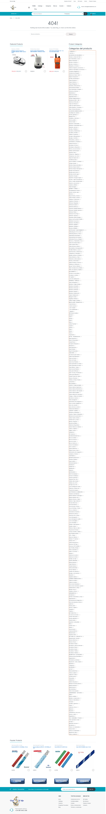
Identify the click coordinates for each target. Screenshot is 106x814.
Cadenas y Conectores (74, 199)
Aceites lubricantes (73, 616)
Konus (70, 322)
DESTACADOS (72, 472)
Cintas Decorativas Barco (74, 242)
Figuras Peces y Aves (74, 450)
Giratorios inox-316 (73, 479)
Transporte (71, 665)
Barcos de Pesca (73, 439)
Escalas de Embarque (74, 78)
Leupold (71, 325)
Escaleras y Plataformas (74, 130)
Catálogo (40, 5)
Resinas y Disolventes (74, 260)
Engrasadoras (72, 598)
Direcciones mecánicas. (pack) (76, 585)
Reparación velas (73, 732)
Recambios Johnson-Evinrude (75, 645)
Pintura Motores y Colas (74, 257)
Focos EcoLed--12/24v (74, 506)
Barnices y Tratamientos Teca (75, 240)
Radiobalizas (72, 93)
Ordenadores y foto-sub (74, 712)
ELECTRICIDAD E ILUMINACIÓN (75, 492)
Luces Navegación (73, 517)
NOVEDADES (72, 667)
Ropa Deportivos (72, 347)
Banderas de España (73, 286)
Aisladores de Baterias (74, 493)
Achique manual (72, 163)
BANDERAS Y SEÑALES (74, 280)
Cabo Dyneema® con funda (75, 363)
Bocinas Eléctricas (73, 502)
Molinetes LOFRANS (15, 49)
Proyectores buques (73, 490)
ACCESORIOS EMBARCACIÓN (75, 111)
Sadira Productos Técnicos (75, 262)
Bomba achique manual (34, 49)
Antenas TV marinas (73, 538)
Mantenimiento (72, 632)
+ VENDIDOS (72, 51)
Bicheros (71, 194)
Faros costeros (72, 446)
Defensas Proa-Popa (73, 213)
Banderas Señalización (74, 293)
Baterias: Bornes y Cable (74, 499)
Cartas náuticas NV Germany (75, 394)
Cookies (72, 803)
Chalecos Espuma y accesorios (76, 67)
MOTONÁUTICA (72, 613)
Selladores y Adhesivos (74, 264)
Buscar (71, 34)
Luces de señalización (74, 278)
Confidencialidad (74, 801)
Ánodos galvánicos (73, 114)
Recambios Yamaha (73, 652)
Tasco (70, 332)
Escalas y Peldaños (73, 129)
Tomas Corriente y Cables (75, 531)
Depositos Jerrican (73, 127)
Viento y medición (73, 734)
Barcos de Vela (72, 441)
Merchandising (72, 689)
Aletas (70, 694)
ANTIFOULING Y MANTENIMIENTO (76, 230)
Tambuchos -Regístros (74, 154)
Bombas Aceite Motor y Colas (75, 596)
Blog (35, 9)
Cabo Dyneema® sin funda (75, 365)
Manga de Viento (73, 296)
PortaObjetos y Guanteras (75, 141)
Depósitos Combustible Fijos (75, 125)
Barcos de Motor (72, 437)
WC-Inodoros (72, 434)
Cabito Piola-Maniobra (74, 356)
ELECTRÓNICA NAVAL (74, 533)
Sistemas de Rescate (73, 101)
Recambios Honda (73, 643)
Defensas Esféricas (73, 206)
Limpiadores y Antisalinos (74, 253)
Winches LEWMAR (73, 228)
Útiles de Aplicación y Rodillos (75, 267)
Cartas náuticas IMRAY (74, 392)
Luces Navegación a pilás (75, 519)
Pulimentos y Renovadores (75, 258)
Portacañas (71, 678)
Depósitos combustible (74, 622)
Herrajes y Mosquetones (74, 136)
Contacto (69, 5)
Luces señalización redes (74, 486)
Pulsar (70, 329)
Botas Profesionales (73, 340)
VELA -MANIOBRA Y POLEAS (75, 718)
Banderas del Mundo (73, 289)
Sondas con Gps (72, 558)
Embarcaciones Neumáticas (75, 656)
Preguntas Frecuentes (63, 805)
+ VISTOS (71, 53)
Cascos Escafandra (73, 444)
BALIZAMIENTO (72, 271)
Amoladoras (71, 594)
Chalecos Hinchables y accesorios (77, 69)
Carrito (85, 1)
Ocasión (61, 5)
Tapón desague (72, 186)
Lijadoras (71, 603)
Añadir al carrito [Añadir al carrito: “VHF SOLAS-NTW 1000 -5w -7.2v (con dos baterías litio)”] (63, 71)
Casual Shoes (72, 342)
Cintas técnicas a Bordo (74, 246)
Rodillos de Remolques (74, 150)
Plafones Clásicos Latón (74, 528)
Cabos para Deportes (74, 374)
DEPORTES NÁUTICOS (74, 457)
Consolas (71, 701)
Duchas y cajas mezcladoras (75, 179)
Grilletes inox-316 (73, 482)
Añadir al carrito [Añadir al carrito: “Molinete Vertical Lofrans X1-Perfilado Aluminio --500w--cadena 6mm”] (26, 71)
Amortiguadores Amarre (74, 190)
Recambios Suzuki (73, 649)
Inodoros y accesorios (74, 183)
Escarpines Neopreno (74, 343)
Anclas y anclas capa (74, 192)
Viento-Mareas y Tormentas (75, 107)
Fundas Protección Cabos (74, 376)
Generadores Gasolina (74, 511)
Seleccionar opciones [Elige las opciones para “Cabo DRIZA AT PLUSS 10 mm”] (71, 770)
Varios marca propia (73, 690)
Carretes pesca (72, 676)
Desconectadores (73, 504)
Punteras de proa (73, 143)
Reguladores (72, 716)
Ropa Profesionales (73, 351)
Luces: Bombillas (72, 522)
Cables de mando (73, 580)
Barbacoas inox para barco (75, 416)
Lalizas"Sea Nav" (73, 323)
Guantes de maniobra (74, 571)
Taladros (71, 611)
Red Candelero (72, 383)
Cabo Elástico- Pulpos (74, 367)
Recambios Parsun (73, 647)
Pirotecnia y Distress (73, 91)
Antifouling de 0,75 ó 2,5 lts (75, 231)
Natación (71, 709)
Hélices (70, 627)
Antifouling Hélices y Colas (75, 233)
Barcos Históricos (73, 443)
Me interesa (85, 801)
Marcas (55, 5)
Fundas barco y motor (74, 419)
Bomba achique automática (75, 165)
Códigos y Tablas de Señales (75, 396)
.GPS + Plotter (72, 535)
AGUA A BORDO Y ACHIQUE (75, 161)
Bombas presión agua (74, 174)
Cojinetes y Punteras (73, 201)
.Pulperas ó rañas (73, 674)
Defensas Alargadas (73, 203)
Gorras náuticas (72, 569)
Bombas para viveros (74, 172)
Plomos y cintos (72, 714)
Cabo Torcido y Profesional (75, 372)
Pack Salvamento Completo (75, 89)
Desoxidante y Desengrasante (75, 248)
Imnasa (70, 318)
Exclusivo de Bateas (73, 475)
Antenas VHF (72, 540)
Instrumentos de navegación (75, 401)
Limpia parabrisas (73, 631)
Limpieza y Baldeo (73, 184)
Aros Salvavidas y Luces (74, 58)
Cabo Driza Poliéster (73, 361)
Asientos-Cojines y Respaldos (75, 414)
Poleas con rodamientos (74, 727)
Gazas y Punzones (73, 378)
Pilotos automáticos (73, 549)
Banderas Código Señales (75, 284)
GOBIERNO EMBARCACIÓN (75, 578)
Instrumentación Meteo (74, 87)
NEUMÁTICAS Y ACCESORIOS (75, 654)
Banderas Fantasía (73, 291)
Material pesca (72, 687)
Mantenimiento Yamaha (74, 638)
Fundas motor (72, 625)
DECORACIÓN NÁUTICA (74, 435)
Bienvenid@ (12, 1)
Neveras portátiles (73, 423)
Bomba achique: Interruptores (75, 168)
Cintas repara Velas (73, 244)
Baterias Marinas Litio (74, 497)
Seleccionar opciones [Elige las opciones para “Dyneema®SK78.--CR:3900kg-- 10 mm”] (28, 770)
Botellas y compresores (74, 698)
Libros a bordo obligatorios (75, 403)
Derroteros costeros (73, 398)
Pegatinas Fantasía (73, 298)
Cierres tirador (72, 121)
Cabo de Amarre (72, 358)
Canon (70, 316)
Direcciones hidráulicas (74, 584)
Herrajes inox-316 (73, 484)
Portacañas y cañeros (74, 139)
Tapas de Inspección (73, 157)
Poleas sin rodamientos (74, 730)
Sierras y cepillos (73, 607)
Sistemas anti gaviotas (74, 425)
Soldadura (71, 609)
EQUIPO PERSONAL (73, 560)
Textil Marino (72, 455)
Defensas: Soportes (73, 215)
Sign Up (91, 789)
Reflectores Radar (73, 94)
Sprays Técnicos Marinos (74, 266)
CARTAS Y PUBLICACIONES (75, 385)
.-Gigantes (71, 311)
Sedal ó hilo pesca (73, 681)
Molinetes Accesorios (74, 221)
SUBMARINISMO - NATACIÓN (75, 692)
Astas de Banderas (73, 282)
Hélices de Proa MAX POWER (75, 219)
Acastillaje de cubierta (74, 112)
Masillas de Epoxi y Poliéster (75, 255)
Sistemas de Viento (73, 556)
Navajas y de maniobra (74, 573)
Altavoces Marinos (73, 537)
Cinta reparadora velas (74, 719)
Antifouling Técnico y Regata (75, 239)
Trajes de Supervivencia (74, 105)
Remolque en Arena (73, 145)
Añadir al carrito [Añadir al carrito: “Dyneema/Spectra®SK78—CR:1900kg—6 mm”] (50, 770)
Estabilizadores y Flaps (74, 587)
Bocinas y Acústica (73, 62)
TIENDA (34, 5)
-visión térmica (72, 304)
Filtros (70, 623)
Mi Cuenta (80, 1)
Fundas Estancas (72, 566)
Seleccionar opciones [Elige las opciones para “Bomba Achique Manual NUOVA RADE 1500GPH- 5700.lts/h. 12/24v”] (45, 71)
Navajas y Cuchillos (73, 138)
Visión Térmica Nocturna (74, 109)
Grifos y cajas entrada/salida (75, 181)
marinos (71, 327)
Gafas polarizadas (73, 567)
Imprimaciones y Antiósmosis (75, 251)
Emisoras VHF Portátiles (53, 49)
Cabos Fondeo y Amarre (74, 197)
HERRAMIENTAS (72, 593)
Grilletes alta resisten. (74, 481)
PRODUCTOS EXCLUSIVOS (75, 683)
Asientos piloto (72, 620)
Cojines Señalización (73, 295)
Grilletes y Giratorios (73, 134)
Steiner (70, 331)
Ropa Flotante (72, 349)
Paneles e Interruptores (74, 524)
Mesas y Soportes (73, 421)
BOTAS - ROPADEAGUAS (74, 336)
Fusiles (70, 705)
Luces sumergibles (73, 520)
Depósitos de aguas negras (75, 177)
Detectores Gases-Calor (74, 75)
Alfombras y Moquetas (74, 412)
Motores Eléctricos (73, 640)
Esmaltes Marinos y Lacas (75, 249)
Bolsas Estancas (72, 562)
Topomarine (71, 334)
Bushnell (71, 314)
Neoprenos (71, 345)
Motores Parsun (72, 641)
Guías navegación (73, 399)
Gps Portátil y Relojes (73, 547)
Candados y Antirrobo (74, 118)
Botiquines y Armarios (74, 65)
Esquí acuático (72, 461)
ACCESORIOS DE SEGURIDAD (75, 55)
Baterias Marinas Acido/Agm (75, 495)
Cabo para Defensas (73, 370)
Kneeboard (71, 464)
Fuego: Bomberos (73, 80)
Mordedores (71, 725)
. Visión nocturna (72, 306)
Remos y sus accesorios (74, 148)
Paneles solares (72, 526)
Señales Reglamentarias (74, 98)
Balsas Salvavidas (73, 60)
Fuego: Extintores (73, 82)
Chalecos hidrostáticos (74, 699)
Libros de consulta (73, 405)
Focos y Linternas (73, 510)
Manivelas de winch (73, 723)
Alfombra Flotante (73, 459)
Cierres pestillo (72, 120)
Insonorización (72, 629)
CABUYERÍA (71, 352)
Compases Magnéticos (74, 71)
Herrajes (71, 721)
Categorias (48, 5)
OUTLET (71, 669)
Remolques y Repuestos (74, 147)
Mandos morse (72, 589)
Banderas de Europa (73, 287)
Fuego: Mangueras (73, 84)
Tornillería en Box (73, 159)
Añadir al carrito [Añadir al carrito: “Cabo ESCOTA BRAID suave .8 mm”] (93, 770)
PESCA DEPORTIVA (73, 671)
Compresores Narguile (74, 73)
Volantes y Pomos (73, 591)
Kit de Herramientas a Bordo (75, 602)
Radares (71, 553)
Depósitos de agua (73, 175)
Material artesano (73, 685)
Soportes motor (72, 634)
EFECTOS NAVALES (73, 474)
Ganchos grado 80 (73, 477)
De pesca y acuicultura (74, 273)
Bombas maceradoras (74, 170)
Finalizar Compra (92, 1)
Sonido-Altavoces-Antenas (75, 426)
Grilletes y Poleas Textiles (75, 379)
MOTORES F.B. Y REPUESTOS (75, 636)
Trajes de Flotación (73, 103)
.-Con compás (72, 307)
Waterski (71, 470)
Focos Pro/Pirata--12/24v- (75, 508)
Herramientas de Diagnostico (75, 600)
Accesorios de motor (73, 614)
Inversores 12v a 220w (74, 515)
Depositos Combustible (74, 123)
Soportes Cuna (72, 152)
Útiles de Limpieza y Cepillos (75, 269)
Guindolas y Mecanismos (74, 85)
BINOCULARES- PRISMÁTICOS (75, 302)
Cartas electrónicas (73, 542)
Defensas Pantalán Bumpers (75, 208)
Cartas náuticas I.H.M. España (75, 390)
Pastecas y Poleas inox (74, 488)
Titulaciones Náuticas (74, 408)
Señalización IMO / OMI (74, 100)
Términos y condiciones (76, 807)
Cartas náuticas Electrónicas (75, 388)
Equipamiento (72, 658)
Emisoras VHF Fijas (73, 544)
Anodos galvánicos (73, 618)
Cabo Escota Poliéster (74, 369)
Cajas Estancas (72, 564)
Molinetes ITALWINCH (74, 222)
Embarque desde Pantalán (75, 217)
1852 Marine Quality (73, 313)
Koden (70, 320)
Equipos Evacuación (73, 76)
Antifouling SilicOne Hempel (75, 237)
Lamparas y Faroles (73, 453)
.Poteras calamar (73, 672)
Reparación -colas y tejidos (75, 661)
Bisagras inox (72, 116)
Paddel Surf (71, 466)
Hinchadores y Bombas (74, 659)
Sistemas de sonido (73, 555)
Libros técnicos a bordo (74, 407)
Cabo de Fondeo (72, 360)
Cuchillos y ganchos (73, 703)
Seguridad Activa (73, 96)
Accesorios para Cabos (74, 354)
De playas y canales (73, 275)
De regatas (71, 276)
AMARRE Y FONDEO (73, 188)
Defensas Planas (72, 212)
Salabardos (71, 680)
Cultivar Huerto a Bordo (74, 417)
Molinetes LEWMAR (73, 224)
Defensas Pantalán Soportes (75, 210)
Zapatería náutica (73, 576)
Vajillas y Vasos (72, 430)
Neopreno (71, 575)
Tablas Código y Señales (74, 300)
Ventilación (71, 432)
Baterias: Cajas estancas (74, 501)
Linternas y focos (73, 707)
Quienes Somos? (68, 1)
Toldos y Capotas (73, 428)
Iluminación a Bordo (73, 513)
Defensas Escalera (73, 204)
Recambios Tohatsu (73, 650)
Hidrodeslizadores (73, 463)
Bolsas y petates (72, 696)
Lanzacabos (71, 381)
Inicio (75, 1)
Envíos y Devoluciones (76, 805)
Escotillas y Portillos (73, 132)
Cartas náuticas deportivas (75, 387)
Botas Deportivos (73, 338)
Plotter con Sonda (73, 551)
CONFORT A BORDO (73, 410)
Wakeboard (71, 468)
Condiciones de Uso (75, 799)
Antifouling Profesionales (74, 235)
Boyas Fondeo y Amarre (74, 195)
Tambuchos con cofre (74, 156)
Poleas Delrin (72, 728)
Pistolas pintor (72, 605)
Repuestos (71, 663)
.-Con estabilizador (73, 309)
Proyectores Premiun (73, 529)
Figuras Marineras (73, 448)
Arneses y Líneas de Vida (74, 57)
